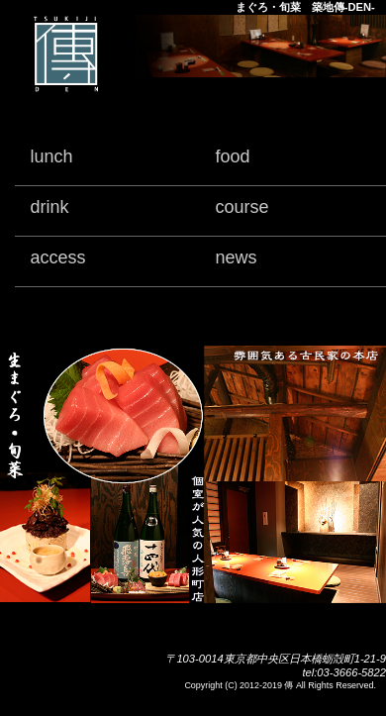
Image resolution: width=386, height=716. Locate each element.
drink (49, 207)
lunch (51, 156)
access (57, 257)
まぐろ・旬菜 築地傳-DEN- (305, 7)
